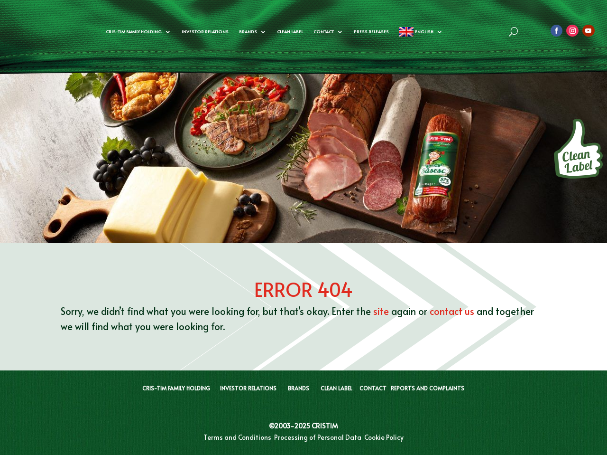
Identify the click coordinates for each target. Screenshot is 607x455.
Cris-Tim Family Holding (134, 31)
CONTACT (372, 388)
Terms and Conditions (237, 437)
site (381, 311)
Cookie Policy (384, 437)
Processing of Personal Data (317, 437)
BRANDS (298, 388)
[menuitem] (421, 31)
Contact (323, 31)
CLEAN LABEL (290, 31)
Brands (248, 31)
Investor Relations (205, 31)
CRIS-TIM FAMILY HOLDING (176, 388)
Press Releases (371, 31)
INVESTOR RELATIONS (248, 388)
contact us (452, 311)
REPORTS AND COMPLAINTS (427, 388)
